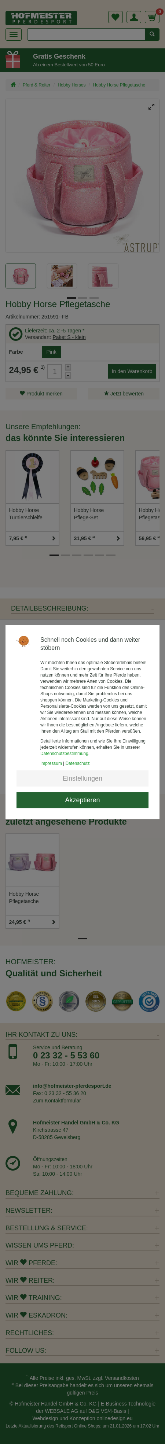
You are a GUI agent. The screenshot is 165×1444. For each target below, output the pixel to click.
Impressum (51, 763)
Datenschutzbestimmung (64, 753)
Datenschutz (78, 763)
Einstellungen (82, 778)
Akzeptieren (82, 800)
